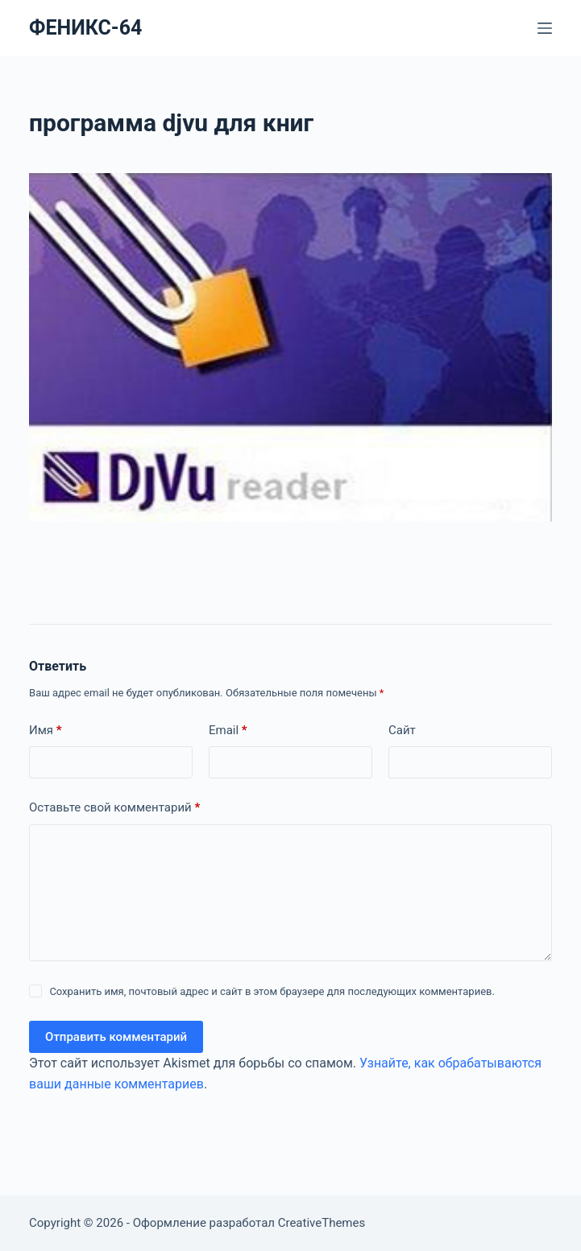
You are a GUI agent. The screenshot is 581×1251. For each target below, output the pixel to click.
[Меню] (544, 28)
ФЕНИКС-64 (85, 27)
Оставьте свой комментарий (114, 808)
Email (228, 730)
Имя (45, 730)
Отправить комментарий (116, 1037)
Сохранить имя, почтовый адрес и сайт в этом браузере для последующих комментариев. (272, 991)
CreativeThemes (322, 1223)
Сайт (402, 730)
